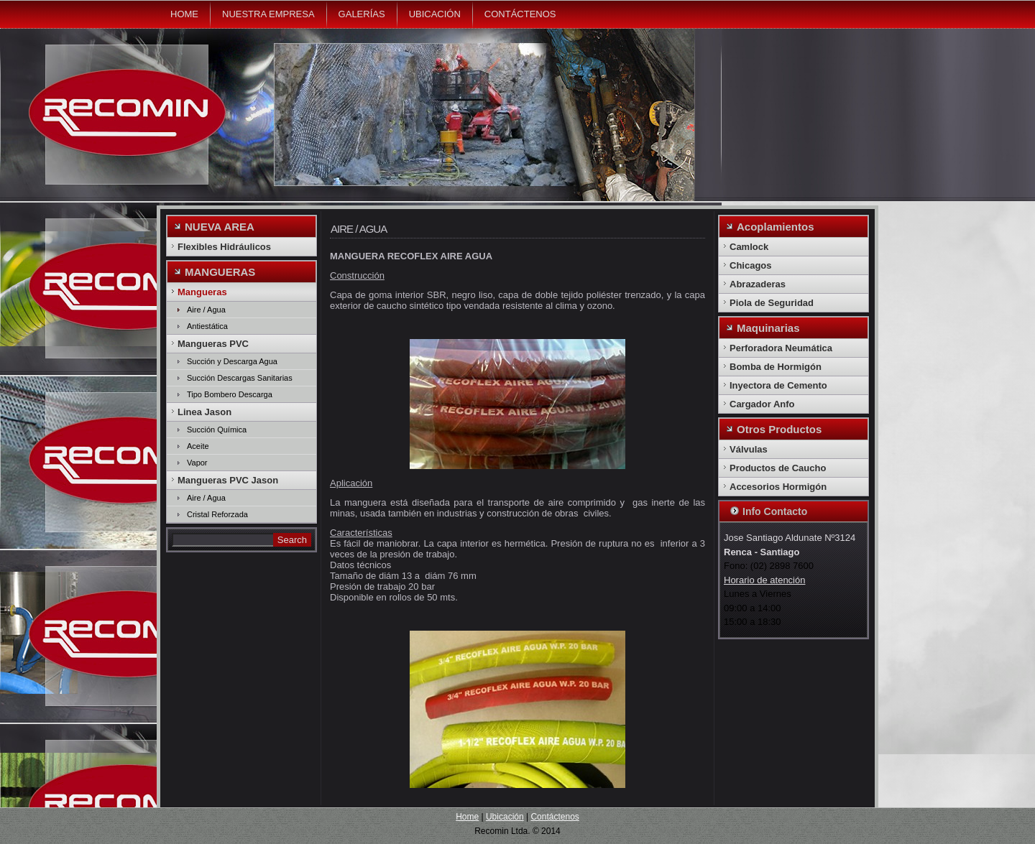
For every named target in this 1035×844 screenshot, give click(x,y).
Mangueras (202, 292)
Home (184, 14)
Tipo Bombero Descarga (229, 394)
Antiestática (207, 326)
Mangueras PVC (213, 343)
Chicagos (751, 265)
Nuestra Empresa (268, 14)
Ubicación (435, 14)
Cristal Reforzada (217, 514)
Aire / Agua (206, 309)
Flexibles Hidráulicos (224, 246)
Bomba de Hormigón (776, 366)
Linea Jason (204, 412)
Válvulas (749, 449)
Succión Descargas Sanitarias (240, 378)
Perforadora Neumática (781, 348)
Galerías (362, 14)
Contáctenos (520, 14)
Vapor (197, 462)
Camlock (749, 246)
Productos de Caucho (778, 468)
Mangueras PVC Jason (228, 480)
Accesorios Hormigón (778, 486)
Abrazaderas (758, 284)
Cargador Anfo (762, 404)
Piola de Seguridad (772, 302)
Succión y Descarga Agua (232, 361)
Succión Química (217, 429)
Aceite (198, 446)
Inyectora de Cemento (778, 385)
